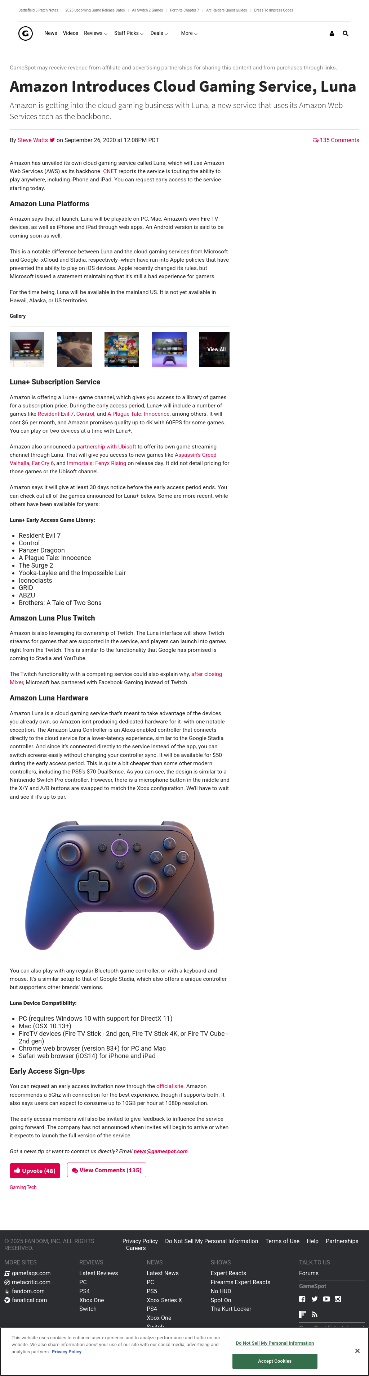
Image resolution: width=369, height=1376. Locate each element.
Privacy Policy (140, 1241)
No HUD (221, 1291)
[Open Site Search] (346, 33)
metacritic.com (27, 1282)
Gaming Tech (23, 1187)
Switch (88, 1308)
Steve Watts (34, 140)
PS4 (84, 1291)
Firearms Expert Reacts (240, 1282)
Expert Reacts (228, 1273)
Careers (136, 1248)
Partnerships (342, 1241)
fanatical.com (25, 1300)
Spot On (221, 1300)
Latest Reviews (98, 1273)
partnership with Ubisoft (106, 446)
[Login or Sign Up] (332, 33)
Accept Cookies (275, 1361)
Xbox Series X (164, 1300)
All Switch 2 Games (147, 10)
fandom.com (24, 1291)
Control (85, 414)
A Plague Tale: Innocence (138, 414)
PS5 (152, 1291)
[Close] (357, 1351)
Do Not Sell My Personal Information (211, 1241)
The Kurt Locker (231, 1308)
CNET (110, 171)
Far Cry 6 (43, 463)
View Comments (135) (108, 1170)
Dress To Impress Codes (273, 10)
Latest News (163, 1273)
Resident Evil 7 (56, 414)
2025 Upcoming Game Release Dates (95, 10)
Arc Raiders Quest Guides (226, 10)
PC (83, 1282)
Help (313, 1241)
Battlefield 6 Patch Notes (38, 10)
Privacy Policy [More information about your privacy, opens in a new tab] (66, 1351)
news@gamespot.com (161, 1151)
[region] (184, 1351)
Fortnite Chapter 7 (184, 10)
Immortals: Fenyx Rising (96, 463)
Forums (309, 1273)
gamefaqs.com (27, 1273)
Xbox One (91, 1300)
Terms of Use (283, 1241)
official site (169, 1086)
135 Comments (336, 140)
